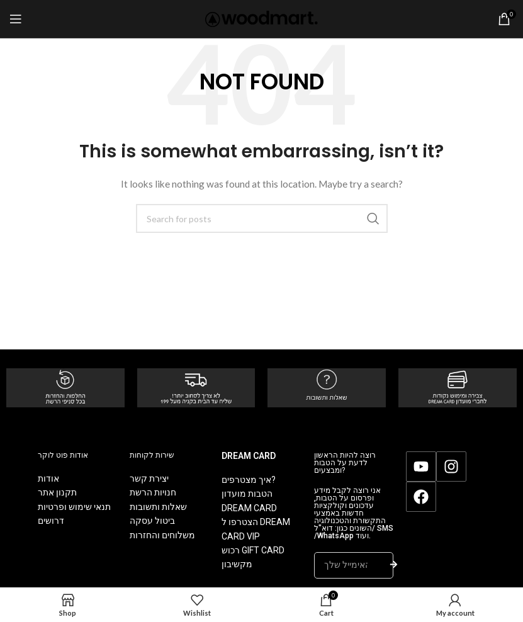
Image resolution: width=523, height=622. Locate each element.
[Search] (262, 218)
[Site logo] (261, 18)
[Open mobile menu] (15, 18)
